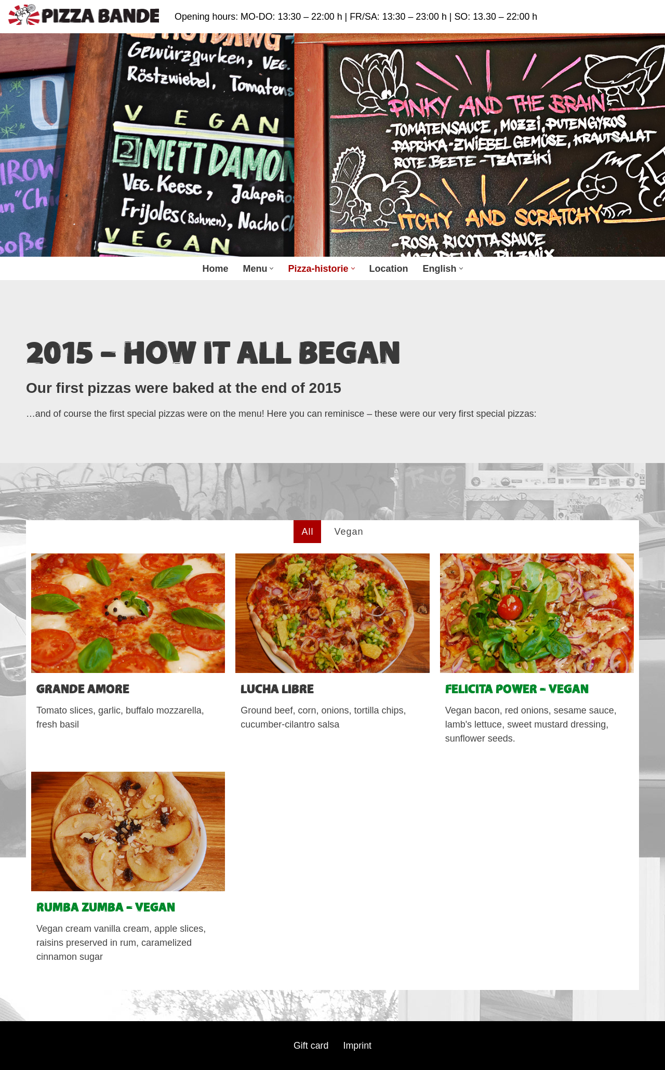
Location (388, 268)
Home (215, 268)
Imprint (357, 1046)
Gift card (310, 1046)
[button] (271, 268)
